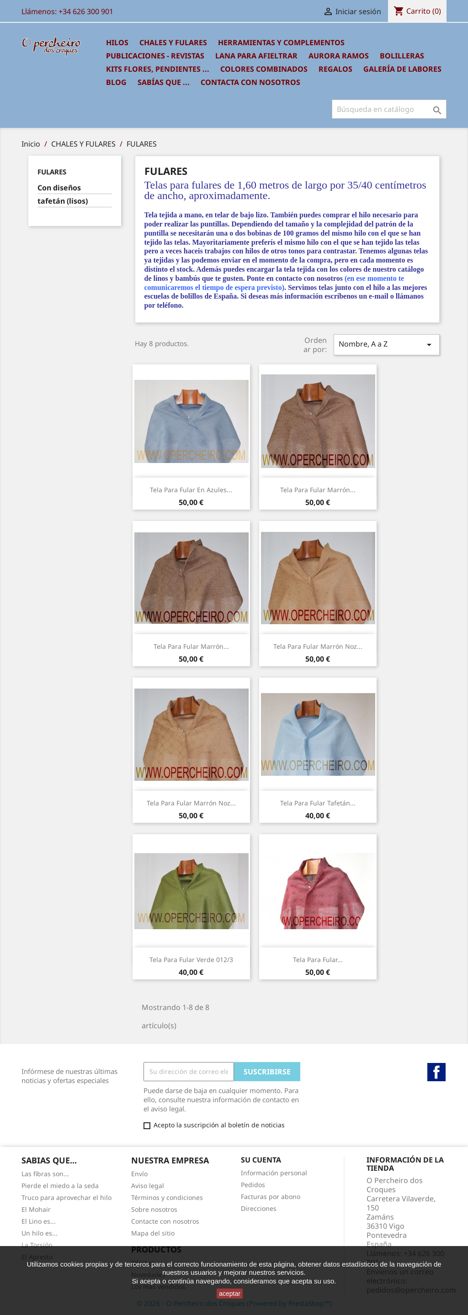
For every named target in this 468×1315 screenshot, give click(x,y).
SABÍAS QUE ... (164, 82)
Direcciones (259, 1208)
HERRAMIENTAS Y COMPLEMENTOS (281, 42)
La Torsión (37, 1245)
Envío (139, 1173)
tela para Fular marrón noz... (317, 646)
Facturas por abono (270, 1196)
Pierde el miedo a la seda (60, 1185)
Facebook (436, 1072)
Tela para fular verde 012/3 (191, 959)
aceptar (229, 1293)
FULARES (51, 171)
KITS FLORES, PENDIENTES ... (157, 69)
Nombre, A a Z (387, 344)
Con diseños (59, 188)
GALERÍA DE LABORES (402, 69)
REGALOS (335, 69)
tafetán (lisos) (62, 201)
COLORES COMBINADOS (264, 69)
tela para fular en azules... (191, 489)
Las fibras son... (45, 1173)
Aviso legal (147, 1185)
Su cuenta (261, 1160)
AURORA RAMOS (338, 56)
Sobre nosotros (154, 1209)
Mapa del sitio (153, 1233)
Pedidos (253, 1184)
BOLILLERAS (402, 56)
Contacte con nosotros (165, 1221)
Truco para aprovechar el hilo (66, 1197)
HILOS (117, 42)
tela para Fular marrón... (318, 489)
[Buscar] (389, 109)
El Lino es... (38, 1221)
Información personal (274, 1172)
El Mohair (36, 1209)
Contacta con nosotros (250, 82)
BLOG (116, 82)
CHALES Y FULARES (173, 42)
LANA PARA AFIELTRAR (256, 56)
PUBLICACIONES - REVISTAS (155, 56)
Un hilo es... (39, 1233)
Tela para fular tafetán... (318, 803)
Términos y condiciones (167, 1197)
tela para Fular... (318, 959)
